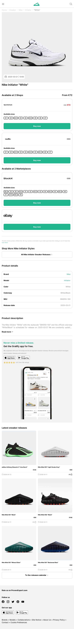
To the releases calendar (37, 575)
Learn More (5, 242)
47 (45, 118)
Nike (20, 10)
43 (21, 118)
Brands (4, 620)
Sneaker (12, 10)
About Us (47, 620)
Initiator (28, 10)
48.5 (15, 194)
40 (16, 191)
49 (21, 194)
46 (40, 118)
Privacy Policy (59, 620)
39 (11, 191)
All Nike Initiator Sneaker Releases (37, 254)
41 (6, 118)
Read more (8, 331)
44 (26, 118)
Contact (5, 622)
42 (11, 118)
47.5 (10, 194)
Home (4, 10)
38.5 (6, 191)
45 (35, 118)
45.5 (40, 152)
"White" (37, 10)
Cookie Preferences (19, 622)
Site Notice (36, 620)
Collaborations (24, 620)
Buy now (37, 126)
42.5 (15, 118)
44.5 (30, 118)
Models (13, 620)
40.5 (20, 191)
